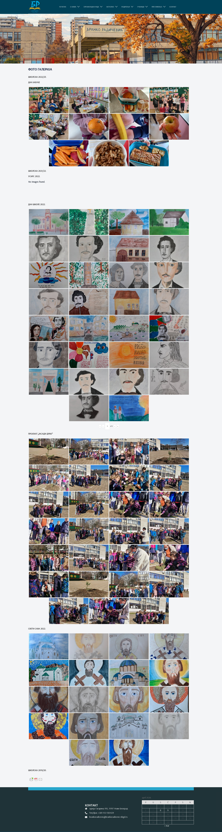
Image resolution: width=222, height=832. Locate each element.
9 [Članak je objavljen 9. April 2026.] (167, 810)
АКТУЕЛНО (110, 7)
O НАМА (73, 7)
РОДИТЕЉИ (125, 7)
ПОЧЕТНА (62, 7)
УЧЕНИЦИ (140, 7)
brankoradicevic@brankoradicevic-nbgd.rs (108, 816)
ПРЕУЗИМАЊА (157, 7)
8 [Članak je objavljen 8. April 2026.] (160, 810)
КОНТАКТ (172, 7)
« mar (166, 825)
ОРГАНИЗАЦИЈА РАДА (91, 7)
